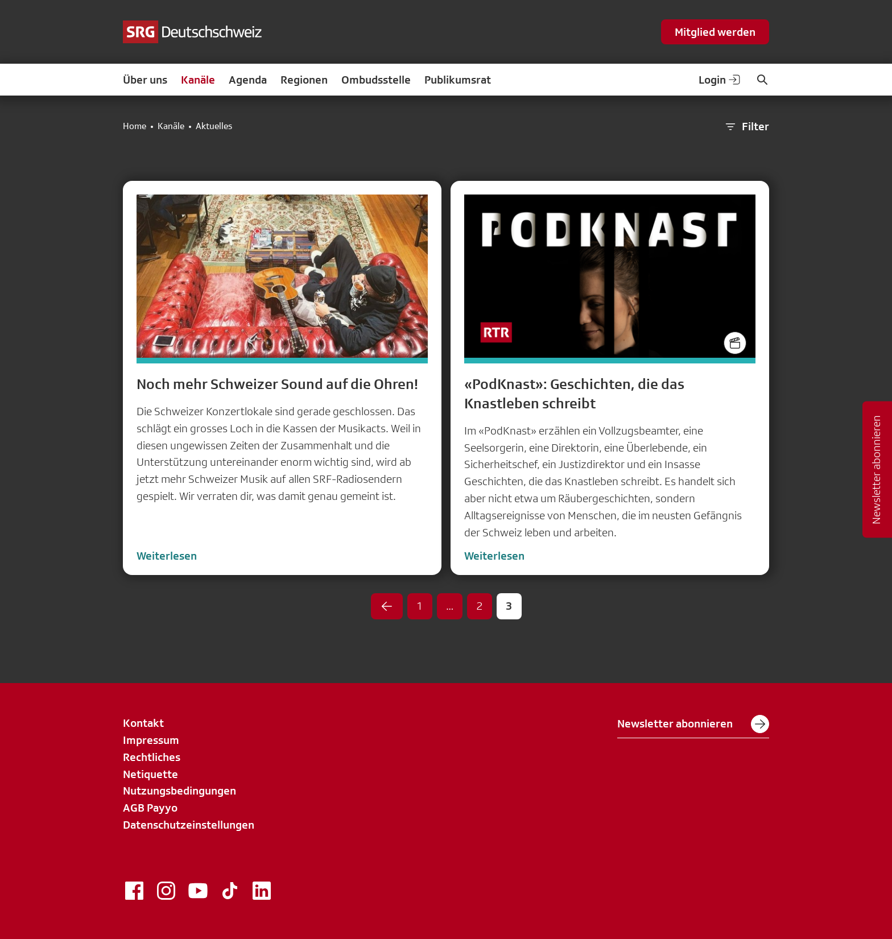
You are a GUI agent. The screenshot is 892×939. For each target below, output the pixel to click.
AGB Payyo (150, 807)
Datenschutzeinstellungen (188, 824)
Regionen (304, 79)
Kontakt (143, 723)
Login (720, 79)
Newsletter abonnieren (693, 724)
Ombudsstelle (376, 79)
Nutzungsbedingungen (179, 790)
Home (134, 126)
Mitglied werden (715, 32)
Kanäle (198, 79)
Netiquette (150, 774)
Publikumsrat (457, 79)
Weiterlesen (167, 555)
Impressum (151, 740)
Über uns (145, 79)
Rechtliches (151, 757)
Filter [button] (746, 127)
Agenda (248, 79)
